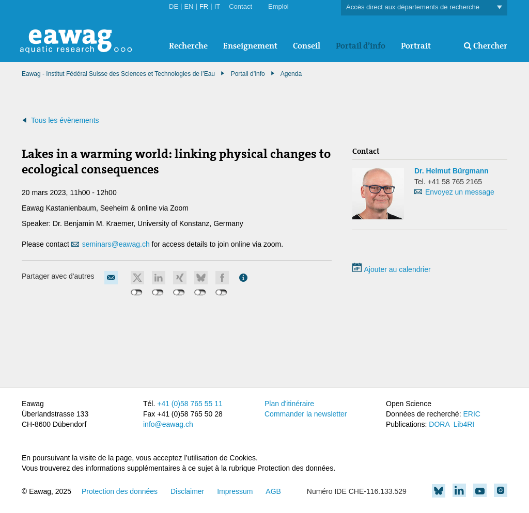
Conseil (306, 45)
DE (173, 6)
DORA (439, 424)
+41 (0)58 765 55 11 (190, 403)
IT (217, 6)
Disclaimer (187, 491)
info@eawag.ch (168, 424)
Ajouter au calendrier (391, 269)
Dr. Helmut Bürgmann (451, 170)
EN (188, 6)
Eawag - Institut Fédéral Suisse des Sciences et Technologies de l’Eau (118, 73)
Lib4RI (464, 424)
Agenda (291, 73)
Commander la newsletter (305, 414)
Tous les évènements (65, 120)
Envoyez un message (459, 192)
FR (203, 6)
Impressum (235, 491)
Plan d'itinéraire (289, 403)
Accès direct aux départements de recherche (424, 7)
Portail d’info (360, 45)
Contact (240, 6)
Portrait (416, 45)
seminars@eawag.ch (116, 244)
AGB (273, 491)
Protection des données (120, 491)
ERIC (471, 414)
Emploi (278, 6)
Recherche (188, 45)
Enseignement (250, 45)
